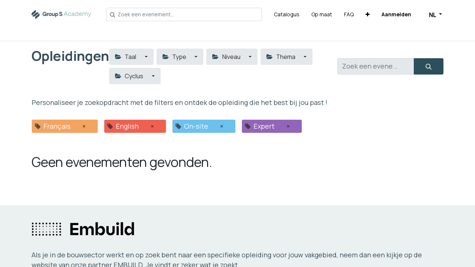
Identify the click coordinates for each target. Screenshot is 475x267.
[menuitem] (286, 14)
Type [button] (175, 57)
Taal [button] (126, 57)
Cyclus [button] (129, 76)
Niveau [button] (226, 57)
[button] (368, 14)
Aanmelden (396, 14)
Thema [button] (281, 57)
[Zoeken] (428, 66)
